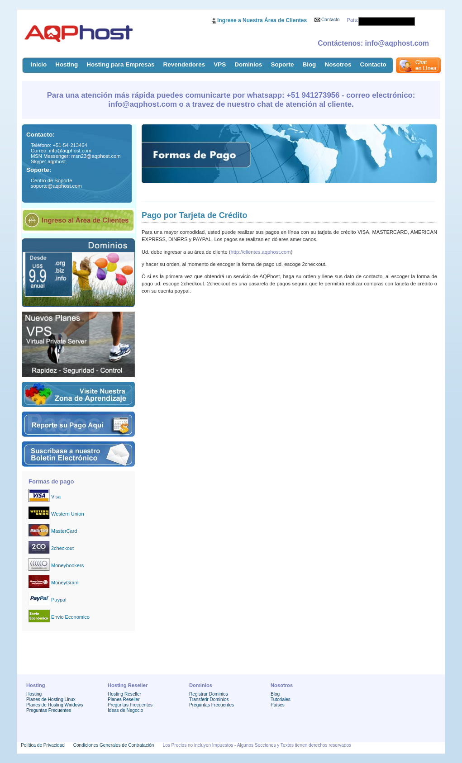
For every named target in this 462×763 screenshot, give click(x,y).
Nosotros (337, 64)
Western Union (67, 514)
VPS (220, 64)
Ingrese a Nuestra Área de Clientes (262, 20)
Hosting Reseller (124, 694)
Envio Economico (70, 617)
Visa (56, 496)
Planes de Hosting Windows (54, 704)
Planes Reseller (124, 699)
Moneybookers (67, 565)
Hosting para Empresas (120, 64)
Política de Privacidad (43, 745)
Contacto (330, 19)
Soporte (282, 64)
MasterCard (64, 531)
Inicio (39, 64)
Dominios (248, 64)
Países (278, 704)
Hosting (66, 64)
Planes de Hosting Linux (51, 699)
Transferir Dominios (209, 699)
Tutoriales (281, 699)
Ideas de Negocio (125, 710)
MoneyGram (65, 582)
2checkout (62, 548)
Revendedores (184, 64)
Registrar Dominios (208, 694)
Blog (309, 64)
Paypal (59, 599)
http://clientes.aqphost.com (261, 252)
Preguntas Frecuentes (48, 710)
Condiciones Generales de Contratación (113, 745)
